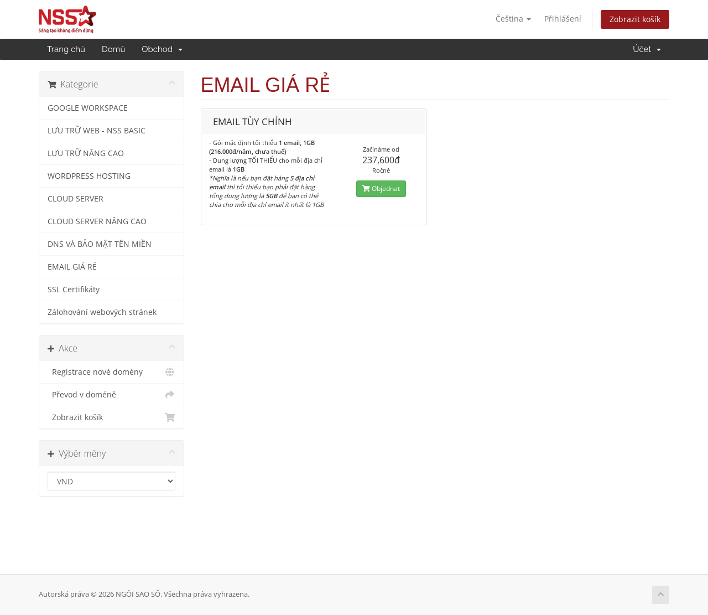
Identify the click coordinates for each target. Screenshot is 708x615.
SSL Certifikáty (74, 289)
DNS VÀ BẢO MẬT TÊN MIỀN (100, 244)
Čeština (513, 18)
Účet (647, 49)
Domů (113, 49)
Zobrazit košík (635, 19)
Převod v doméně (111, 394)
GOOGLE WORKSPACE (88, 108)
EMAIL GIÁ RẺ (72, 267)
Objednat (381, 188)
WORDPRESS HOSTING (89, 176)
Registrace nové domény (111, 372)
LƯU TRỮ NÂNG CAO (86, 153)
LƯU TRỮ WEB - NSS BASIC (96, 131)
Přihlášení (562, 18)
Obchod (162, 49)
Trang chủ (66, 49)
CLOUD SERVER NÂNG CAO (97, 221)
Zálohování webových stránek (102, 312)
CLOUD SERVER (75, 199)
